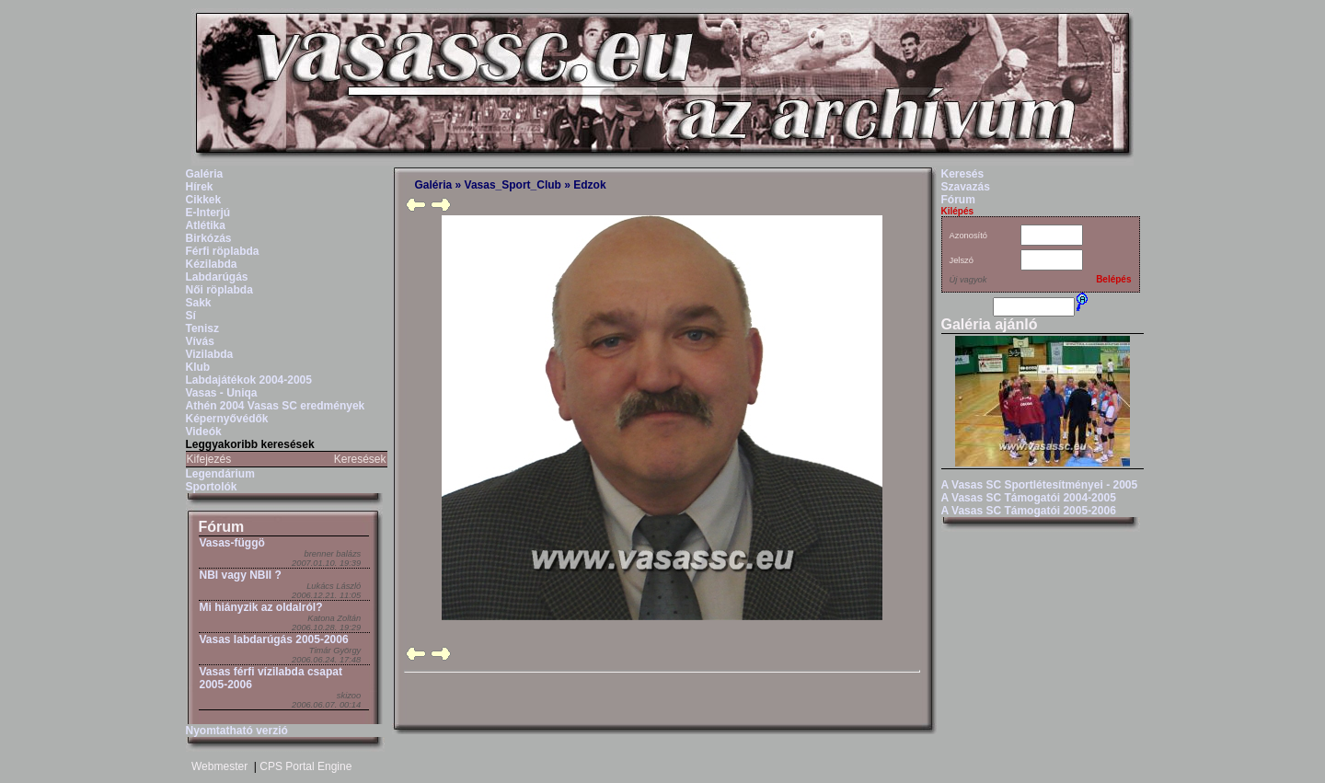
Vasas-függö (232, 542)
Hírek (199, 186)
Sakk (199, 302)
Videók (204, 431)
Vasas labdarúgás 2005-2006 (274, 639)
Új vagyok (968, 279)
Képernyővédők (227, 418)
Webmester (219, 766)
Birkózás (209, 238)
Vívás (200, 341)
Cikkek (204, 199)
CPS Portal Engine (305, 766)
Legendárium (220, 473)
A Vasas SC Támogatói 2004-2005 (1028, 497)
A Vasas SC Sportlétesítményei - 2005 (1039, 484)
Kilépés (957, 211)
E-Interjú (208, 212)
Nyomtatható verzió (237, 730)
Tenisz (202, 328)
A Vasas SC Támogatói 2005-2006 (1028, 510)
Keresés (963, 173)
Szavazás (965, 186)
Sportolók (211, 486)
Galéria (205, 173)
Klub (198, 367)
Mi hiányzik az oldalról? (261, 607)
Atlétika (205, 225)
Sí (191, 315)
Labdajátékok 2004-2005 (249, 380)
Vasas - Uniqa (222, 392)
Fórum (222, 527)
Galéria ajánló (989, 324)
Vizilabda (210, 354)
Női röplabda (219, 289)
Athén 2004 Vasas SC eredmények (275, 405)
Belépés (1113, 279)
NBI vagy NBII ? (241, 575)
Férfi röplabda (222, 251)
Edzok (589, 184)
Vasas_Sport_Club (513, 184)
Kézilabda (211, 264)
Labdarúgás (217, 277)
